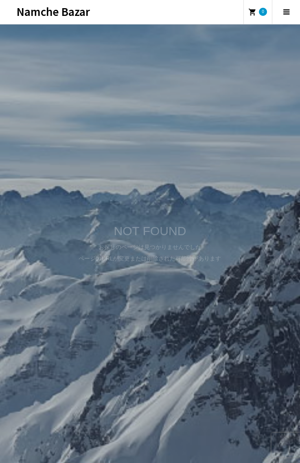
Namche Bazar (53, 11)
